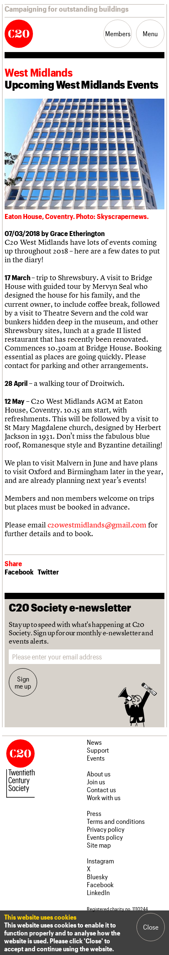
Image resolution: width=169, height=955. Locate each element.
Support (98, 750)
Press (94, 813)
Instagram (100, 861)
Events (96, 758)
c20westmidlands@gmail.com (97, 525)
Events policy (105, 837)
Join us (96, 782)
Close (151, 927)
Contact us (101, 789)
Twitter (48, 571)
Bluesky (97, 876)
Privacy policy (105, 829)
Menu (150, 33)
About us (99, 774)
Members (118, 33)
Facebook (19, 571)
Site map (99, 845)
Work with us (104, 797)
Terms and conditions (116, 821)
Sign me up (23, 682)
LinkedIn (98, 892)
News (94, 742)
